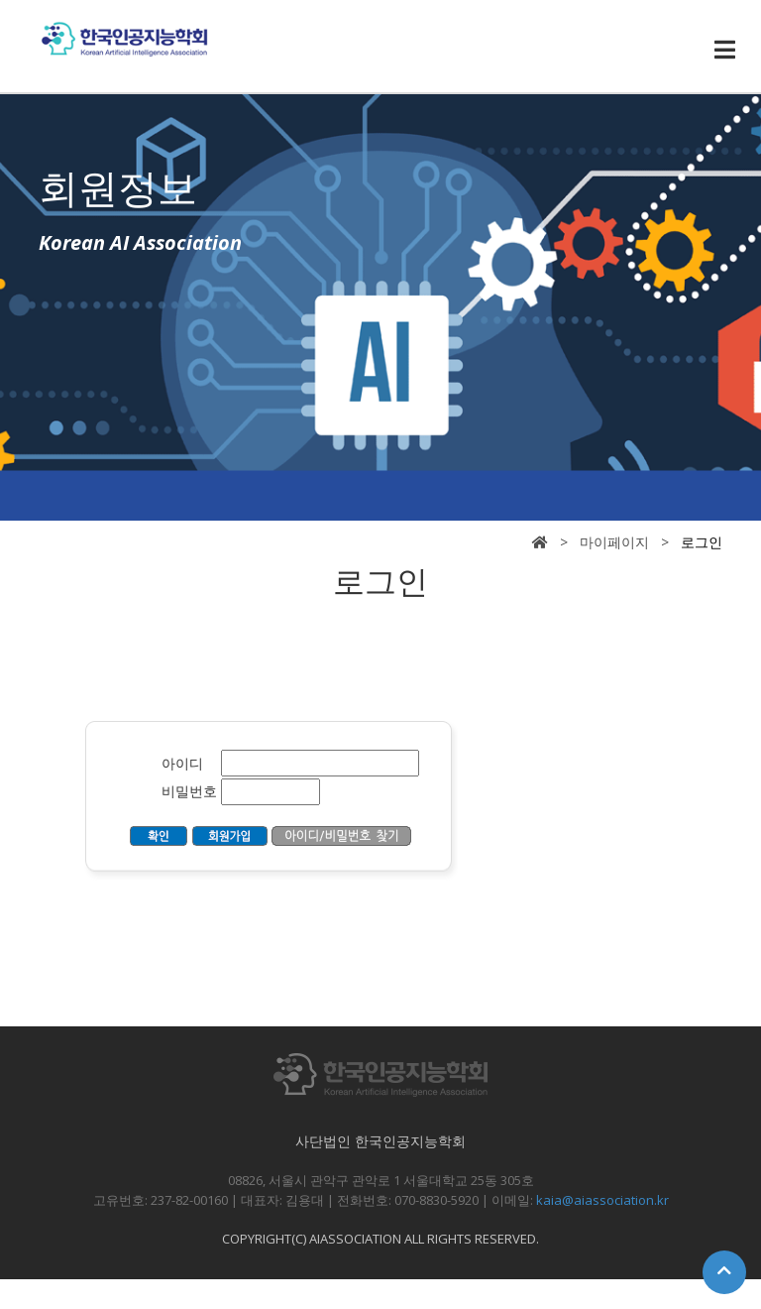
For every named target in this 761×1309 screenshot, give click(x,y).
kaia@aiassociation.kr (602, 1200)
